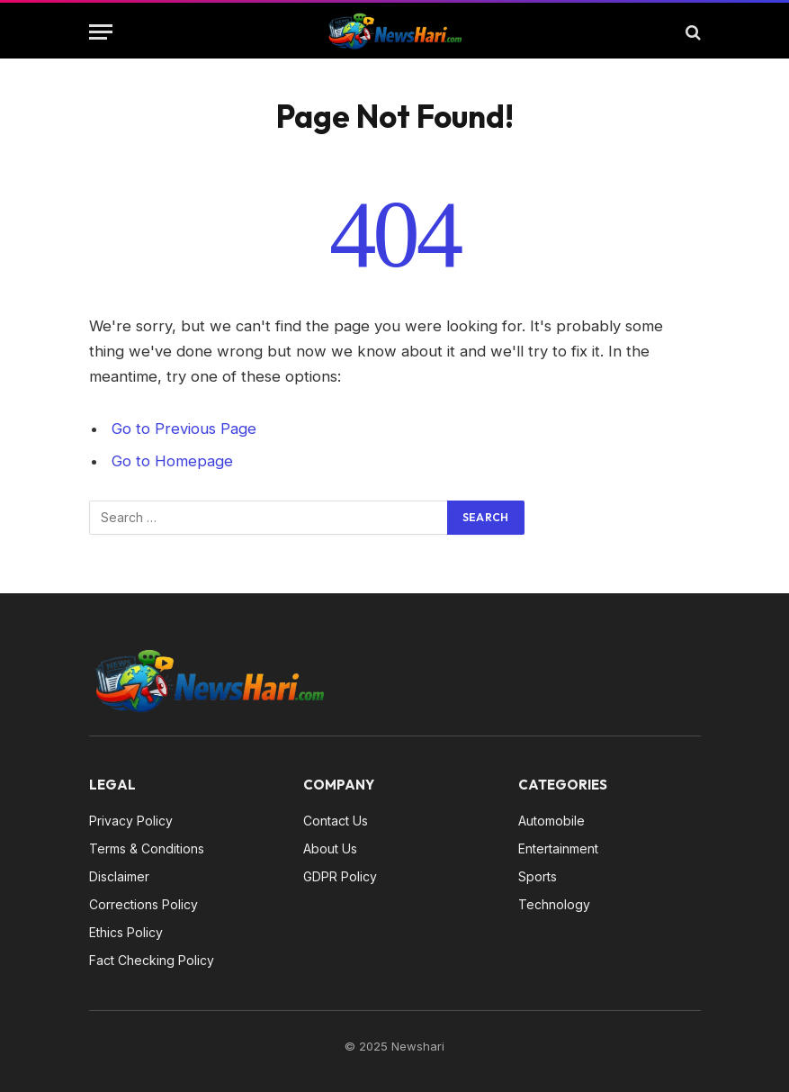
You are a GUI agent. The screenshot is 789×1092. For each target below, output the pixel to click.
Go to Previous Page (184, 429)
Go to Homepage (172, 461)
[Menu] (100, 32)
